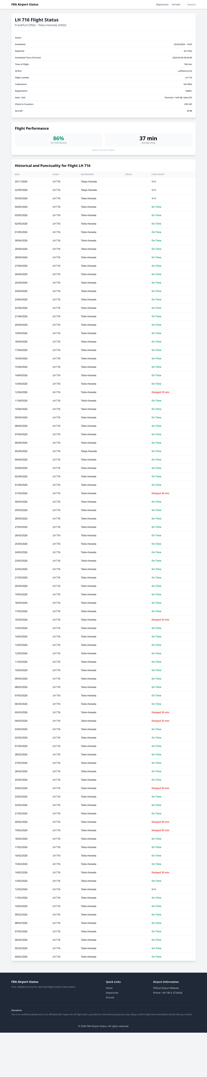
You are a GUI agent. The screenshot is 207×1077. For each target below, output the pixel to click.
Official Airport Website (166, 988)
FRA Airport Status (24, 4)
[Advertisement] (103, 1055)
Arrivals (176, 4)
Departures (162, 4)
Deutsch (192, 4)
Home (109, 988)
